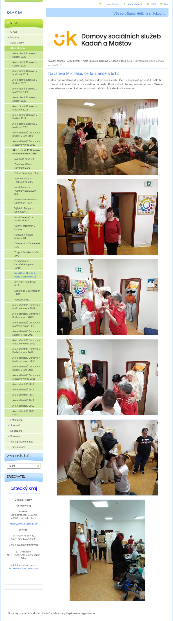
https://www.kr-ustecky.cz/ (24, 523)
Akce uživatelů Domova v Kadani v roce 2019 (107, 61)
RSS (153, 4)
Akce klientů (73, 61)
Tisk (166, 4)
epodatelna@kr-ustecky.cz (23, 568)
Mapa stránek (134, 4)
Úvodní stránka (56, 61)
